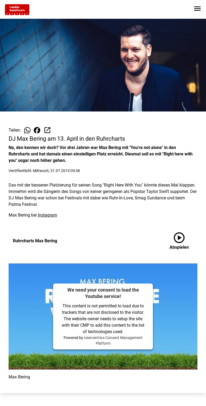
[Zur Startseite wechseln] (17, 9)
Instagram (47, 215)
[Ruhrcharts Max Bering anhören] (183, 241)
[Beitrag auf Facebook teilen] (37, 130)
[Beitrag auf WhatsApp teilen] (27, 130)
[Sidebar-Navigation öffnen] (197, 9)
